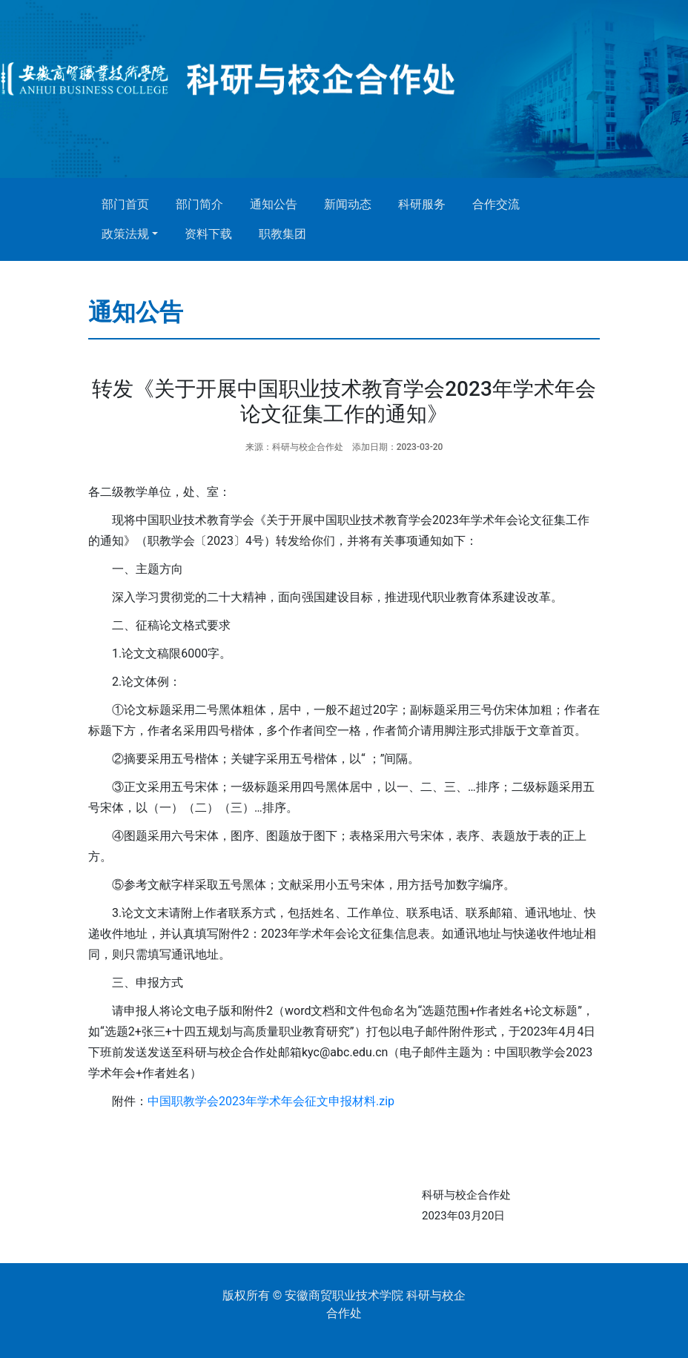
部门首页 (125, 204)
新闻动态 (347, 204)
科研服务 (422, 204)
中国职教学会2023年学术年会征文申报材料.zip (271, 1101)
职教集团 (282, 234)
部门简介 (199, 204)
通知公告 (273, 204)
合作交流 (496, 204)
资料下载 (208, 234)
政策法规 (125, 234)
